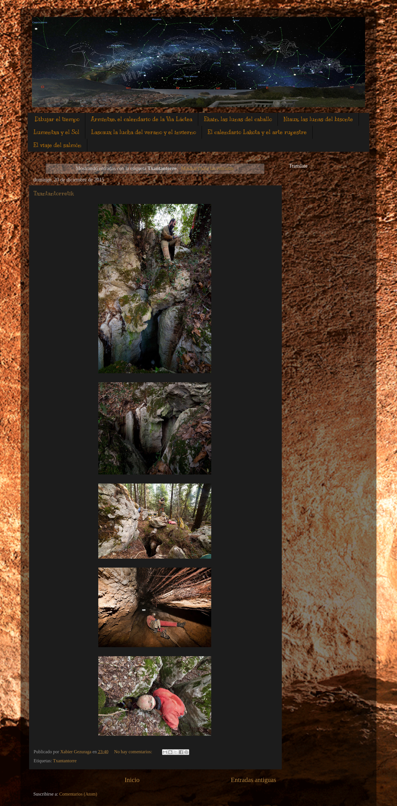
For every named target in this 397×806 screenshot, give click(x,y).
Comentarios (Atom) (78, 794)
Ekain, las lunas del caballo (238, 119)
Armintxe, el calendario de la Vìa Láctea (141, 119)
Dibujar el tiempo (57, 119)
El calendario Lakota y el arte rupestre (257, 132)
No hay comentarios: (133, 751)
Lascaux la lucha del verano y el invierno (143, 132)
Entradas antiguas (253, 779)
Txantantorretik (54, 193)
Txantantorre (65, 760)
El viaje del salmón (57, 145)
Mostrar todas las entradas (207, 168)
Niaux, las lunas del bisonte (318, 119)
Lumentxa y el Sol (56, 132)
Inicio (132, 779)
